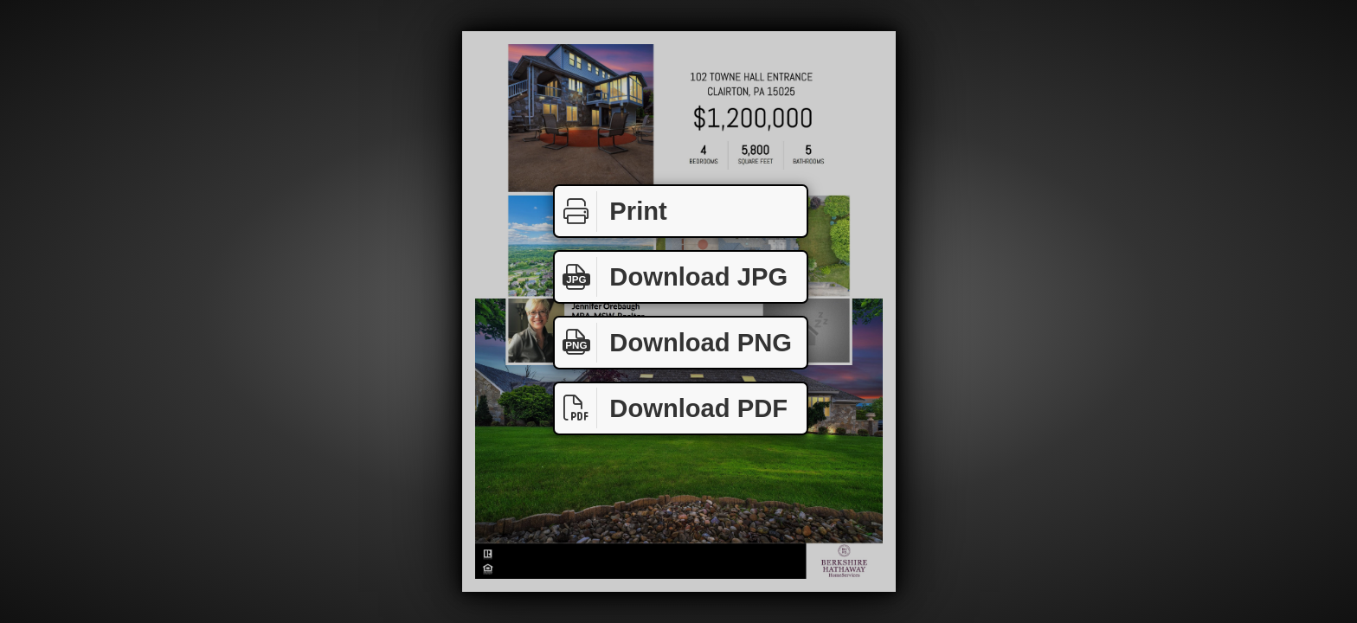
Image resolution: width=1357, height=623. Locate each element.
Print (611, 211)
